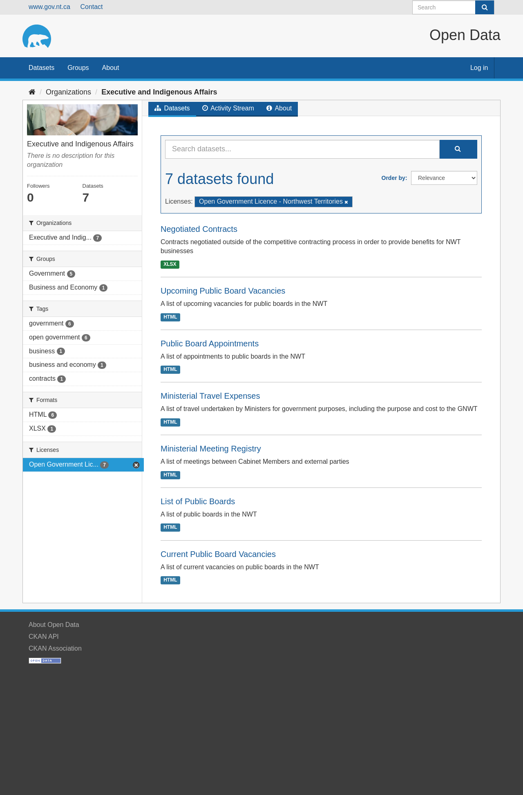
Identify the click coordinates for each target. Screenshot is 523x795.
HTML (170, 317)
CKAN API (44, 636)
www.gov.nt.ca (49, 6)
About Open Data (54, 624)
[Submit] (484, 7)
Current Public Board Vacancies (218, 554)
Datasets (41, 67)
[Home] (32, 92)
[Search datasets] (453, 7)
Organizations (68, 92)
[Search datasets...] (302, 149)
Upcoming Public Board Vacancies (223, 290)
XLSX (169, 264)
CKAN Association (55, 648)
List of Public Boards (198, 501)
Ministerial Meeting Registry (211, 448)
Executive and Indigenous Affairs (159, 92)
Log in (479, 67)
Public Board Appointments (210, 343)
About (110, 67)
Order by (393, 178)
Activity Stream (228, 108)
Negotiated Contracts (199, 229)
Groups (78, 67)
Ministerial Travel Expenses (210, 395)
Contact (91, 6)
